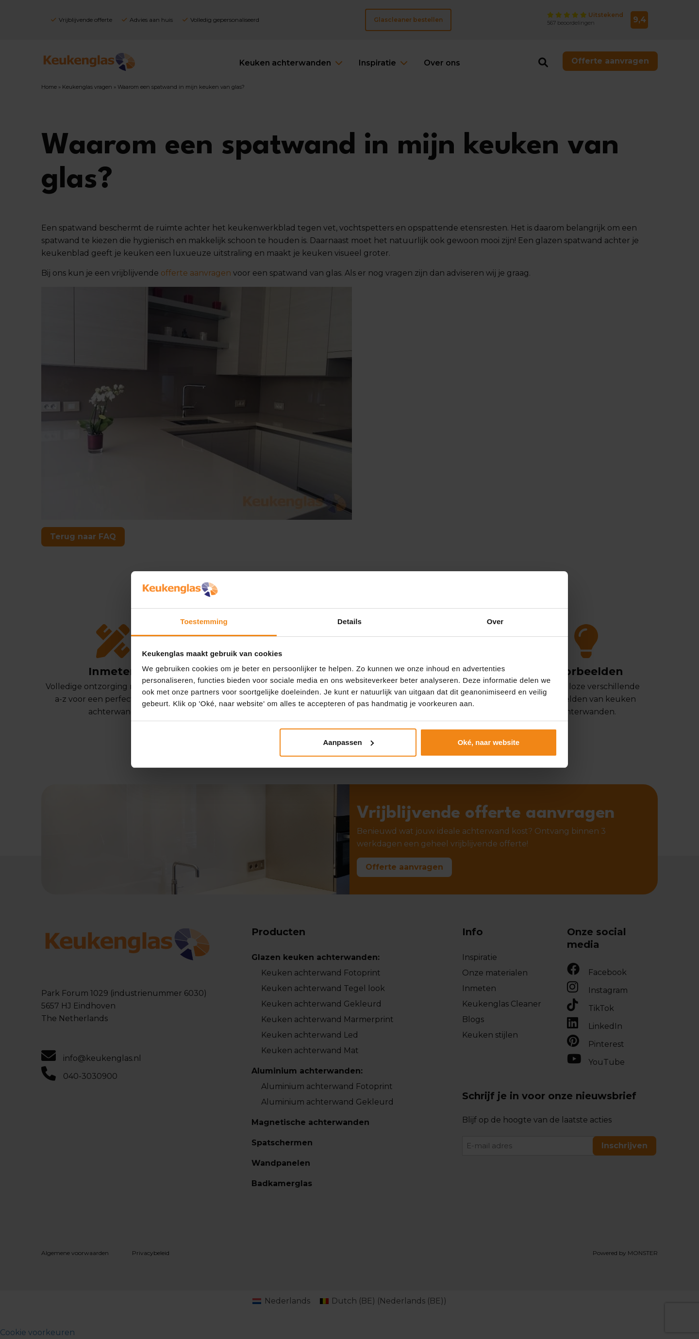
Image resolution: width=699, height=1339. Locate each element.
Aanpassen (348, 742)
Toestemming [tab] (204, 621)
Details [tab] (349, 621)
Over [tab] (495, 621)
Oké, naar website (489, 742)
